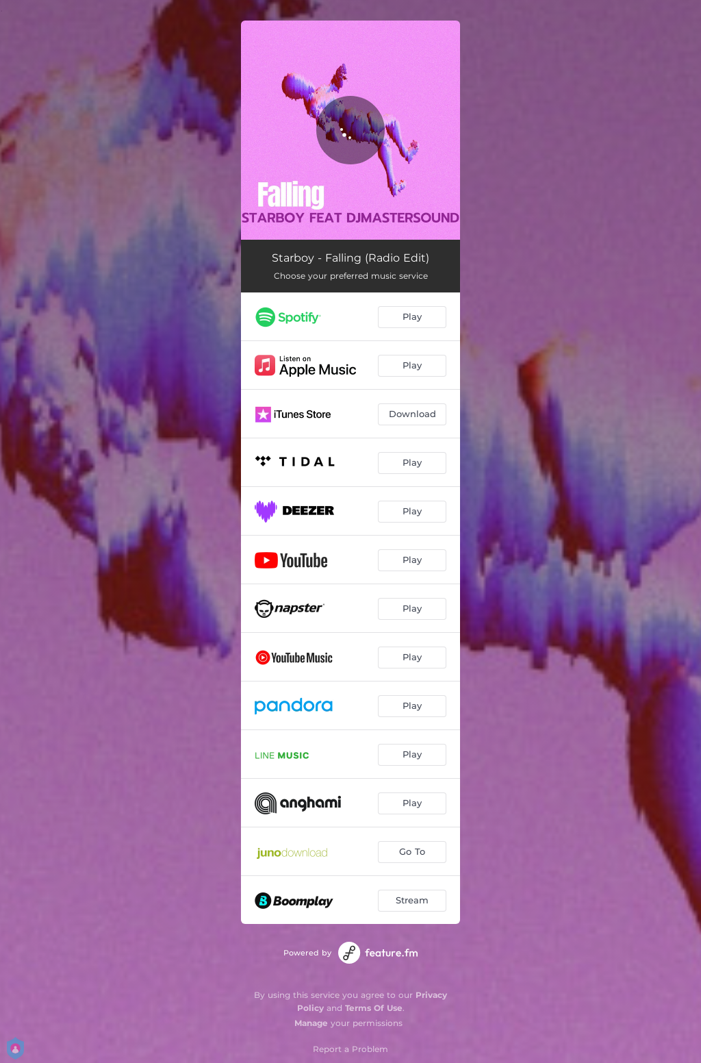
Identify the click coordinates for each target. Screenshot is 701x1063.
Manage (311, 1023)
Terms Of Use (374, 1008)
